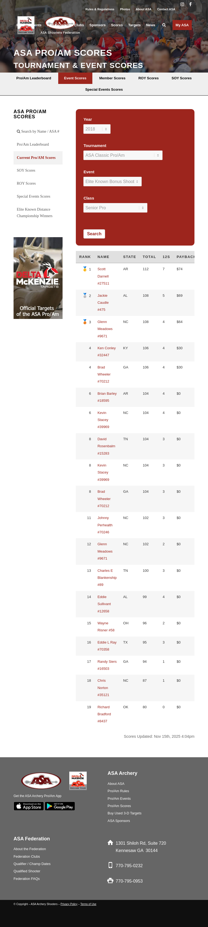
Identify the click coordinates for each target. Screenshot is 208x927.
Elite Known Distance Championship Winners (35, 212)
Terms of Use (88, 904)
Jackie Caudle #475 (103, 302)
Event (88, 172)
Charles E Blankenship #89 (107, 578)
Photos (125, 9)
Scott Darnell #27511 (103, 276)
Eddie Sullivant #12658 (104, 604)
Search (94, 233)
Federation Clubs (27, 856)
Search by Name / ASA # (38, 131)
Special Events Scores (33, 196)
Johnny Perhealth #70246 (105, 525)
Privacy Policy (69, 904)
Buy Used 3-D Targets (124, 813)
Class (88, 198)
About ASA (144, 9)
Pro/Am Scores (119, 806)
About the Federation (30, 849)
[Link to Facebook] (190, 4)
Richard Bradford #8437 (104, 714)
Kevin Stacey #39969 (103, 420)
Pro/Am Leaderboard (33, 144)
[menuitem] (100, 9)
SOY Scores (26, 170)
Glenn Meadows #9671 (105, 329)
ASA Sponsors (119, 821)
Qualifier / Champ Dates (32, 864)
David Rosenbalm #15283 (106, 446)
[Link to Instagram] (182, 4)
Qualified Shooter (27, 871)
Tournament (94, 145)
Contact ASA (166, 9)
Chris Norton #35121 (103, 687)
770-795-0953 (129, 881)
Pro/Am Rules (118, 791)
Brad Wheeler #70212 (104, 374)
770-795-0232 (129, 865)
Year (87, 119)
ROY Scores (26, 183)
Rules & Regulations (99, 9)
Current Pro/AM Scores (36, 158)
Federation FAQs (27, 879)
